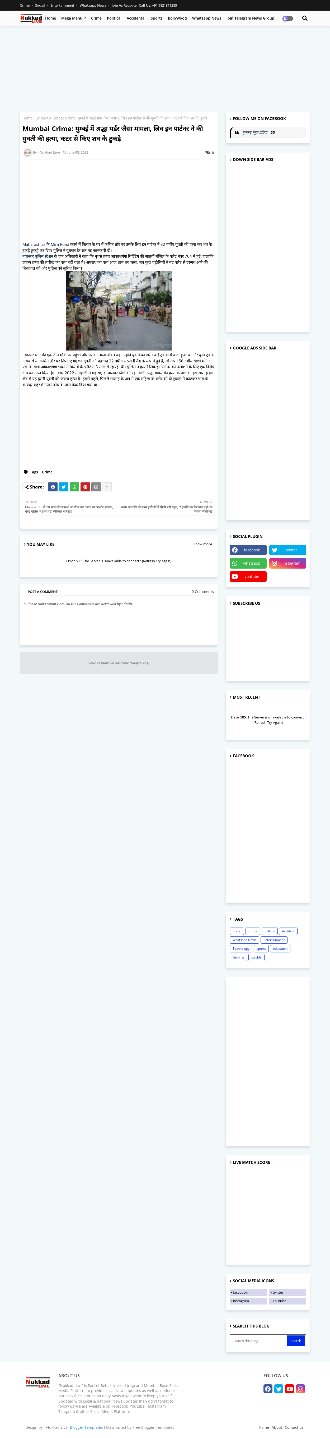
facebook (252, 549)
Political (114, 18)
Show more (203, 544)
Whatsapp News (93, 5)
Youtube (279, 1300)
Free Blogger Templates (153, 1427)
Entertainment (62, 5)
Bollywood (177, 18)
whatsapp (252, 563)
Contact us (294, 1427)
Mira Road (60, 244)
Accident (288, 931)
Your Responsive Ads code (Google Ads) (118, 663)
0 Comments (203, 591)
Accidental (136, 18)
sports (261, 948)
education (280, 948)
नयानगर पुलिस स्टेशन (38, 256)
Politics (270, 931)
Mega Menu (71, 18)
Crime (25, 5)
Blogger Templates (86, 1427)
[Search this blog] (259, 1340)
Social (40, 5)
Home (50, 18)
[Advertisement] (165, 68)
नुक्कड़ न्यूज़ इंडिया (255, 132)
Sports (157, 18)
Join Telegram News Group (250, 18)
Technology (241, 948)
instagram (291, 563)
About (277, 1427)
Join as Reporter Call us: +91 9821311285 (144, 5)
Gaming (238, 957)
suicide (256, 957)
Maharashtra (34, 244)
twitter (291, 549)
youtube (252, 576)
